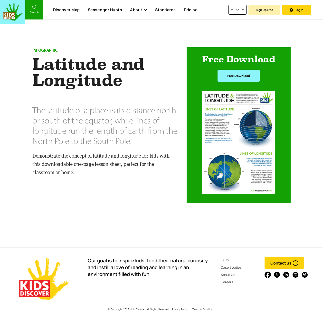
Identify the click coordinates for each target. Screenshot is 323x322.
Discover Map (66, 9)
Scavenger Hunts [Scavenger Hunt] (104, 10)
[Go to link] (12, 12)
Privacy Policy (180, 309)
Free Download (238, 76)
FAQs (225, 260)
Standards (165, 9)
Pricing (191, 9)
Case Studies (231, 267)
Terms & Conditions (203, 309)
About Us (228, 274)
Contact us (284, 263)
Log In (297, 10)
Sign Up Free (264, 10)
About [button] (138, 9)
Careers (227, 282)
